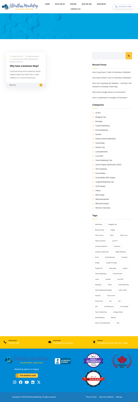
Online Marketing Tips (31, 59)
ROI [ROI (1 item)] (119, 301)
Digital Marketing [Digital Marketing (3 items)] (120, 252)
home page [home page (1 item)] (112, 268)
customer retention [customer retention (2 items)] (101, 246)
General (98, 134)
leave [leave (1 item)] (97, 279)
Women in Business (16, 62)
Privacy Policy (91, 397)
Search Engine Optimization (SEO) (108, 165)
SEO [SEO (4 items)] (96, 306)
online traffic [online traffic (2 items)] (123, 290)
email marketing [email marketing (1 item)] (110, 257)
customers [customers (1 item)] (117, 246)
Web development (102, 199)
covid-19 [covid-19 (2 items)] (115, 241)
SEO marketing (101, 169)
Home (47, 4)
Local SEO (99, 156)
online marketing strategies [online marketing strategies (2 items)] (103, 290)
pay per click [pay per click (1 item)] (111, 295)
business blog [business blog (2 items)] (99, 230)
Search (129, 55)
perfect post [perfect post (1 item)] (99, 301)
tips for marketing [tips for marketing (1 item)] (101, 312)
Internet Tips (100, 147)
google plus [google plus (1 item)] (98, 268)
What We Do (60, 4)
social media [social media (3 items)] (124, 306)
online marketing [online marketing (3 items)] (123, 285)
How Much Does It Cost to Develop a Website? (112, 78)
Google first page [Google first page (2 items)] (111, 263)
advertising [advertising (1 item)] (98, 224)
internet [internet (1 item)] (125, 268)
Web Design (99, 195)
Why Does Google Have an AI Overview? (109, 92)
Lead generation (17, 59)
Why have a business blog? (25, 66)
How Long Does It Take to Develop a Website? (111, 72)
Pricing (73, 4)
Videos (98, 191)
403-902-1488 (13, 343)
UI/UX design (100, 186)
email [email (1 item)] (96, 257)
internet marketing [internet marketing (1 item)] (100, 273)
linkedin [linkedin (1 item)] (108, 279)
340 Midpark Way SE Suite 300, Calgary (112, 343)
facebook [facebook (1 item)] (124, 257)
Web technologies (102, 204)
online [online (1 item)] (110, 285)
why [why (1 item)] (118, 323)
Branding (98, 121)
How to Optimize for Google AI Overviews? (110, 97)
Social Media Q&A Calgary (105, 178)
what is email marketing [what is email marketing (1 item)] (102, 323)
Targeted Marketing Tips (104, 182)
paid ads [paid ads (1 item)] (97, 295)
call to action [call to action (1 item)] (99, 235)
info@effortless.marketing (63, 343)
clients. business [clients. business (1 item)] (100, 241)
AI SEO (98, 113)
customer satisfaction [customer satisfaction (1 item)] (102, 252)
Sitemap (119, 397)
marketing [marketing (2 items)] (98, 285)
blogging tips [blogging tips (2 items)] (112, 224)
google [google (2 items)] (97, 263)
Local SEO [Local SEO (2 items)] (120, 279)
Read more (25, 85)
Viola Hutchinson (33, 56)
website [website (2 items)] (113, 317)
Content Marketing (102, 126)
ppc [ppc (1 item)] (110, 301)
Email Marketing (101, 130)
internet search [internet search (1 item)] (117, 273)
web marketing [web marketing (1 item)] (99, 317)
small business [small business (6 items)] (109, 306)
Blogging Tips (100, 117)
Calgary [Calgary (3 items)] (112, 230)
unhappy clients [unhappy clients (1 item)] (118, 312)
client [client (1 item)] (111, 235)
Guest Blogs (100, 143)
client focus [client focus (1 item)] (124, 235)
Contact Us (75, 9)
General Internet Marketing (105, 139)
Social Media (100, 173)
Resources (101, 4)
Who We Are (87, 4)
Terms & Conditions (106, 397)
